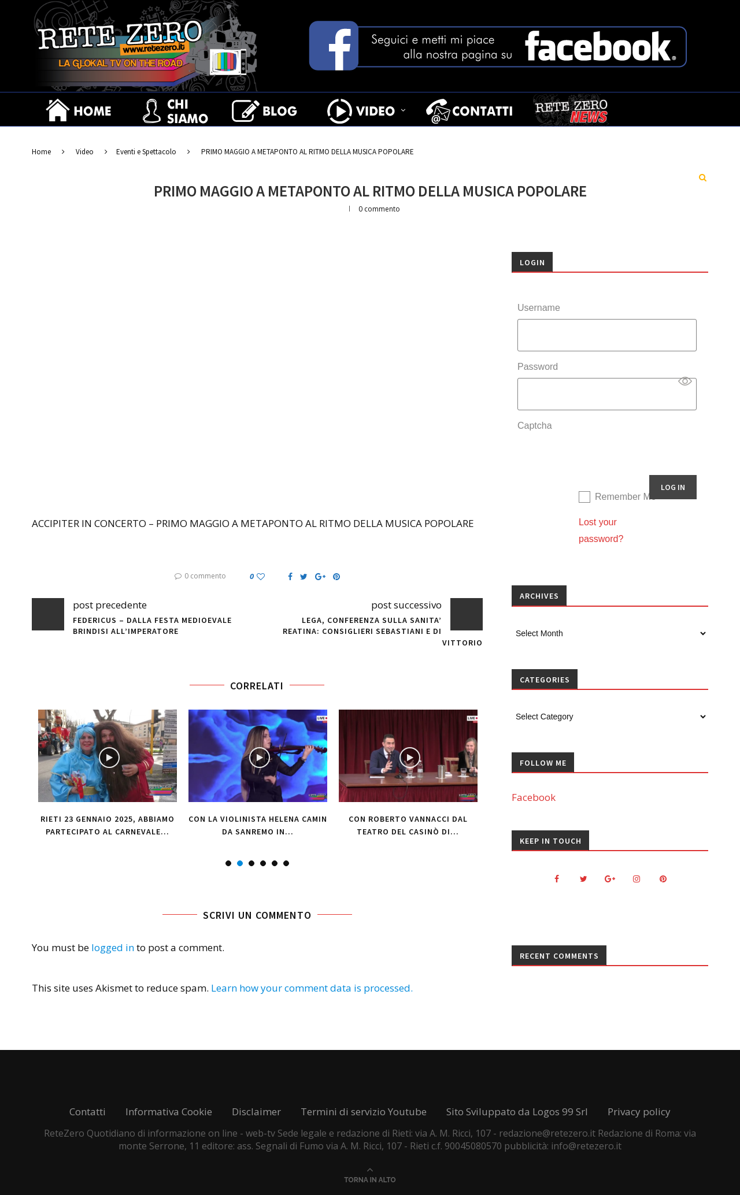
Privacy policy (639, 1111)
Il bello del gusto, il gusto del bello (161, 142)
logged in (112, 947)
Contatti (87, 1111)
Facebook (534, 797)
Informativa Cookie (168, 1111)
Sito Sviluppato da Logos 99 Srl (517, 1111)
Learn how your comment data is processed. (312, 987)
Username (538, 308)
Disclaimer (256, 1111)
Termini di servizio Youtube (364, 1111)
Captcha (534, 426)
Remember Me (625, 497)
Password (537, 367)
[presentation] (605, 459)
